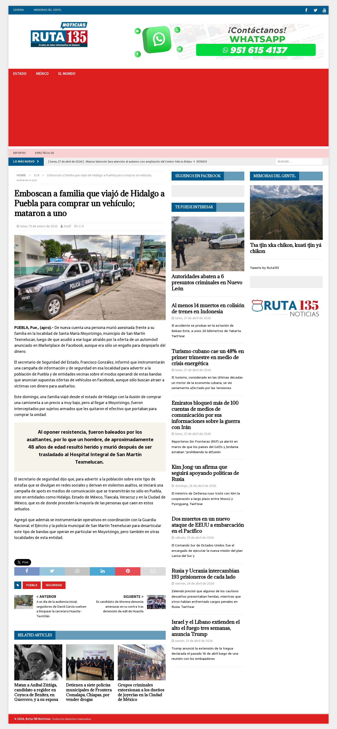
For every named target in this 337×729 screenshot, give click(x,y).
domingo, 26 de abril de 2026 (195, 485)
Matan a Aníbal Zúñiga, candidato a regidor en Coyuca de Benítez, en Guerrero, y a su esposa (36, 692)
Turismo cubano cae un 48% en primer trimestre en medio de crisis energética (208, 357)
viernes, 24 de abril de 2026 (194, 583)
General (18, 10)
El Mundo (66, 73)
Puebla (31, 584)
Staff (67, 225)
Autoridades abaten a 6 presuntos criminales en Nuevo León (207, 282)
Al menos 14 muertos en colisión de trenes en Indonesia (208, 308)
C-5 (81, 225)
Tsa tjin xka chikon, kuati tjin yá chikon (285, 248)
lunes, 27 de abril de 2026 (193, 317)
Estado (19, 73)
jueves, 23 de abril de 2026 (194, 640)
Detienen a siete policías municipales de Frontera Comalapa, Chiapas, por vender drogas (89, 692)
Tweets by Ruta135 (264, 267)
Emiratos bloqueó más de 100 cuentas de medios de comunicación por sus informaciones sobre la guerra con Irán (206, 414)
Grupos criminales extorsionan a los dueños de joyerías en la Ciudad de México (141, 692)
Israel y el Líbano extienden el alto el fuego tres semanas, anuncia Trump (206, 627)
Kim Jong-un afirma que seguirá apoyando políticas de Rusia (205, 472)
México (42, 73)
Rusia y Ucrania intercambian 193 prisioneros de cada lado (205, 573)
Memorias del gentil (48, 10)
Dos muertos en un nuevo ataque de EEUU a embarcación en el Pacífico (208, 524)
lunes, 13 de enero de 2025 (39, 225)
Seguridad (54, 584)
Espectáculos (44, 152)
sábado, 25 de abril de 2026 (194, 537)
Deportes (19, 152)
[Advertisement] (168, 113)
